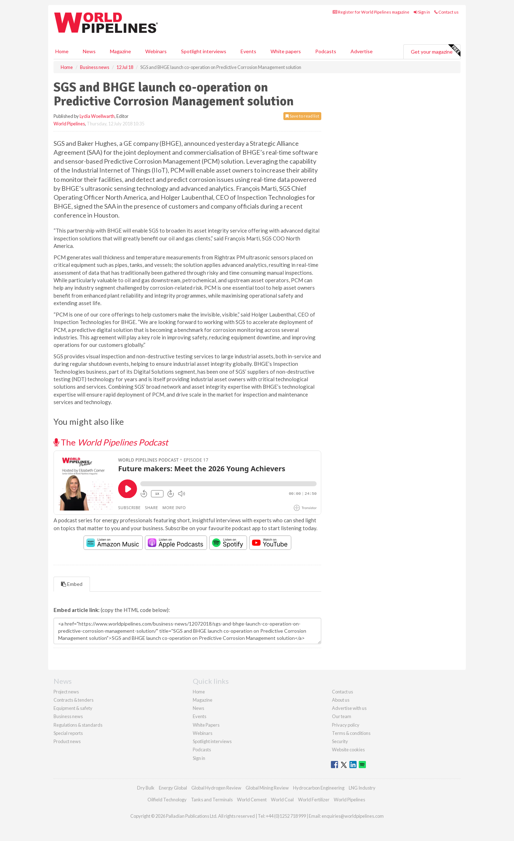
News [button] (89, 51)
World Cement (252, 799)
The (111, 442)
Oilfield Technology (167, 799)
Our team (341, 716)
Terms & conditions (351, 733)
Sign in (422, 12)
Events (248, 51)
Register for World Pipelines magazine (371, 12)
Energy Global (173, 788)
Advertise (362, 51)
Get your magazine (435, 51)
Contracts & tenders (74, 700)
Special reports (68, 733)
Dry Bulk (146, 788)
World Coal (282, 799)
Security (340, 741)
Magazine (120, 51)
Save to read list (302, 116)
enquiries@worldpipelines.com (353, 816)
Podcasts (325, 51)
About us (340, 700)
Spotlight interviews (203, 51)
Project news (66, 692)
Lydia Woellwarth (97, 116)
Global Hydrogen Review (216, 788)
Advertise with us (349, 708)
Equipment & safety (73, 708)
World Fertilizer (313, 799)
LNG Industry (362, 788)
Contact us (446, 12)
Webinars (156, 51)
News (198, 708)
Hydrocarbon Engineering (318, 788)
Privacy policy (345, 725)
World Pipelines (69, 123)
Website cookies (348, 749)
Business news (68, 716)
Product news (67, 741)
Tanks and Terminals (212, 799)
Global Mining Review (267, 788)
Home (62, 51)
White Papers (206, 725)
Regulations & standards (78, 725)
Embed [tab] (71, 584)
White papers (286, 51)
